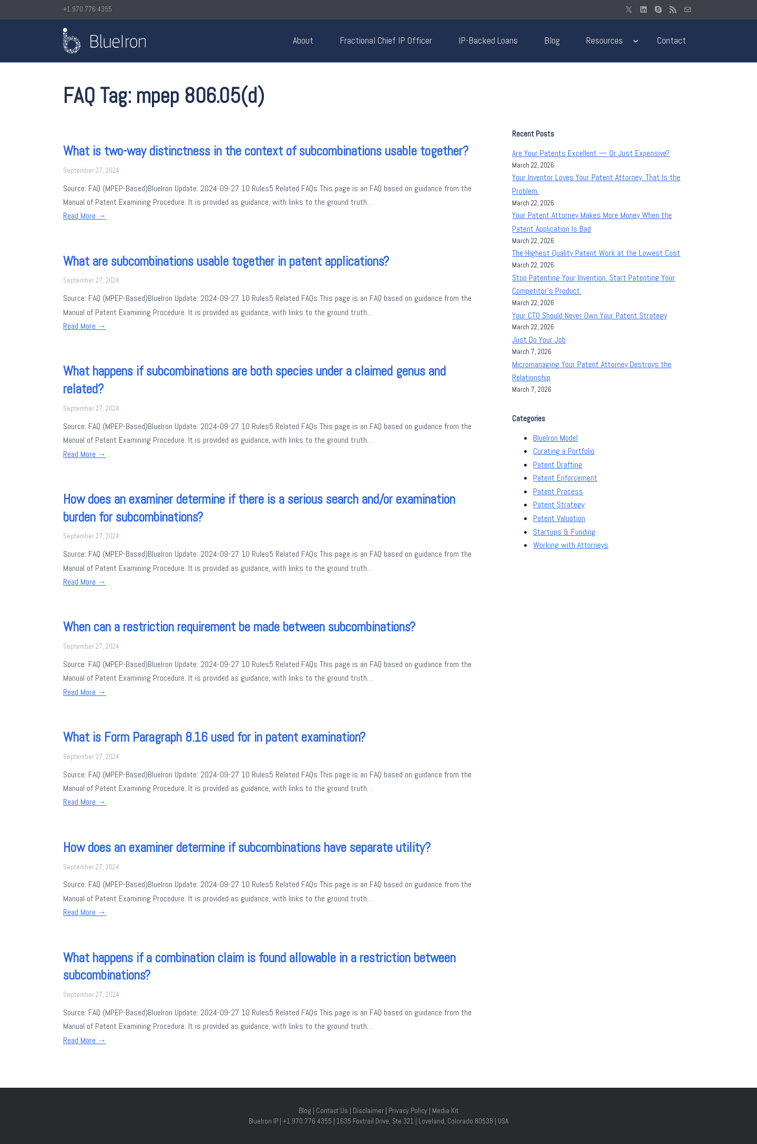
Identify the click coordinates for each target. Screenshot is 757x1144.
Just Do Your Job (539, 339)
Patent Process (558, 491)
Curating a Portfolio (564, 450)
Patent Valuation (559, 518)
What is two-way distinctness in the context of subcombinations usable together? (265, 151)
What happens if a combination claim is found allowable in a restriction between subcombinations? (259, 967)
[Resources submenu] (636, 41)
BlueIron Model (555, 437)
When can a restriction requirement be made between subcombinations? (239, 627)
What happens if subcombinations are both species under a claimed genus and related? (254, 380)
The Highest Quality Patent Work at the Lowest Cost (596, 252)
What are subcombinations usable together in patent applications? (226, 261)
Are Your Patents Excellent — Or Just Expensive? (591, 153)
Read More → (84, 215)
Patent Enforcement (565, 477)
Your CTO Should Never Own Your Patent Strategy (589, 315)
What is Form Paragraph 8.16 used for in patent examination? (214, 737)
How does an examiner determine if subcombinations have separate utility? (247, 847)
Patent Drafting (557, 464)
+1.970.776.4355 (87, 9)
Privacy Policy (407, 1110)
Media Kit (445, 1110)
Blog (305, 1110)
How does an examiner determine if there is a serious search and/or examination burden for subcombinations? (259, 508)
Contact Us (332, 1110)
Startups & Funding (564, 531)
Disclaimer (368, 1110)
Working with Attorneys (570, 544)
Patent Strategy (559, 504)
